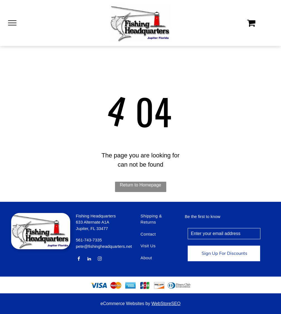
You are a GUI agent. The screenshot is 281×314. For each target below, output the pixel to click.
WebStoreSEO (166, 303)
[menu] (12, 23)
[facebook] (79, 259)
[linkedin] (89, 259)
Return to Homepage (140, 185)
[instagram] (100, 259)
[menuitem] (159, 222)
